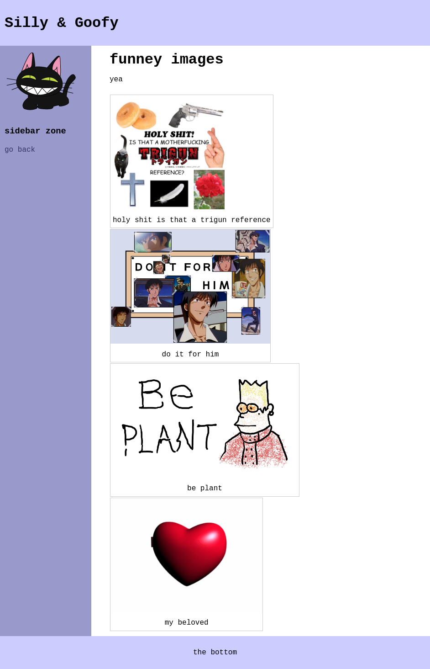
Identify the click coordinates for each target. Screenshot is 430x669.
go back (20, 150)
